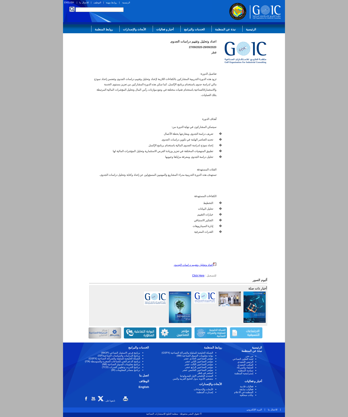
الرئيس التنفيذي (245, 361)
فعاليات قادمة (246, 386)
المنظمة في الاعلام (243, 392)
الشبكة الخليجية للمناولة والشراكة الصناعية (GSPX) (187, 352)
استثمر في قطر (205, 373)
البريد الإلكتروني (254, 409)
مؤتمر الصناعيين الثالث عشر (199, 364)
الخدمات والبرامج (194, 29)
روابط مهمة (111, 2)
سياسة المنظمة (245, 370)
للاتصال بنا (84, 2)
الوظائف (144, 381)
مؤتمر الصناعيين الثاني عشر (199, 361)
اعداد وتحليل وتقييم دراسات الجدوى (193, 41)
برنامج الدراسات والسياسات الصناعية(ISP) (119, 355)
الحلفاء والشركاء (245, 367)
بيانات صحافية (246, 395)
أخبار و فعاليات (165, 29)
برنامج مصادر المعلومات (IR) (125, 370)
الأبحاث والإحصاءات (203, 389)
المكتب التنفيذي (245, 364)
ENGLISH (69, 2)
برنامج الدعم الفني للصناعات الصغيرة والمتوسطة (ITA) (112, 361)
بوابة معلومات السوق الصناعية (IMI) (195, 355)
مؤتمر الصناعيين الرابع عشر (199, 367)
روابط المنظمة (104, 29)
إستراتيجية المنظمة (243, 373)
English (144, 387)
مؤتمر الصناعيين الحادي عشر (198, 358)
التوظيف (97, 2)
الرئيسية (126, 2)
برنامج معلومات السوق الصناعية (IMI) (121, 364)
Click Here (198, 275)
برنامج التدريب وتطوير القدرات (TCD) (121, 367)
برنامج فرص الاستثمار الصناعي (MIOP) (120, 352)
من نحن (249, 356)
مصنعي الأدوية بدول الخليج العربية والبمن (193, 378)
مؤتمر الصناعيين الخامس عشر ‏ (197, 370)
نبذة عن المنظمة (225, 29)
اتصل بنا (144, 375)
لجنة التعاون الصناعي (243, 359)
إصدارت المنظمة (204, 392)
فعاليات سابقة (246, 389)
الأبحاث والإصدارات (134, 29)
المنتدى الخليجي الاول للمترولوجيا (196, 375)
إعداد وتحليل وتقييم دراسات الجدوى (195, 264)
